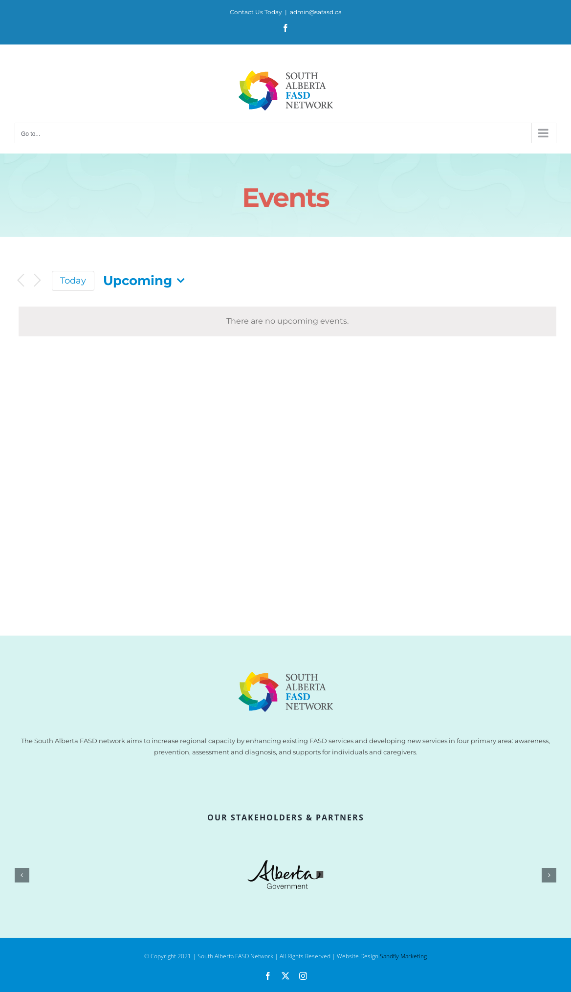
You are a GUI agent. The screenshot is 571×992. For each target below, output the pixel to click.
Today (73, 280)
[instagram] (303, 976)
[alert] (287, 321)
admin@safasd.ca (316, 12)
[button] (22, 875)
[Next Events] (37, 280)
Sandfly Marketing (403, 956)
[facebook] (268, 976)
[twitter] (285, 976)
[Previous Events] (20, 280)
